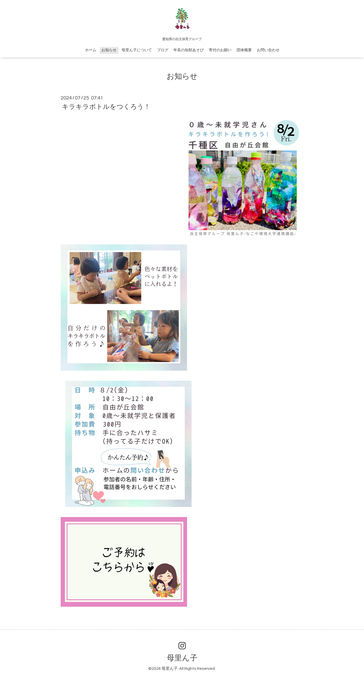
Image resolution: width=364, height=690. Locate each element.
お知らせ (109, 50)
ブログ (162, 50)
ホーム (90, 50)
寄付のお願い (220, 50)
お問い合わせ (268, 50)
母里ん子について (137, 50)
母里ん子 (182, 658)
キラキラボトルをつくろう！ (106, 107)
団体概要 (244, 50)
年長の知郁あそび (188, 50)
